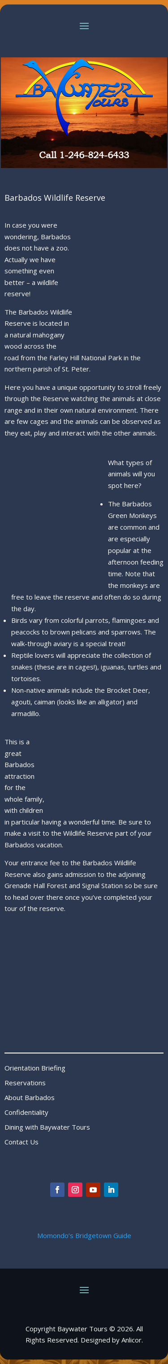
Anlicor (131, 1339)
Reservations (25, 1082)
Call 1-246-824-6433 (84, 155)
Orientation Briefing (34, 1067)
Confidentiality (26, 1112)
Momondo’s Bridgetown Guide (84, 1235)
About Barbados (29, 1097)
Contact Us (21, 1141)
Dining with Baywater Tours (47, 1126)
